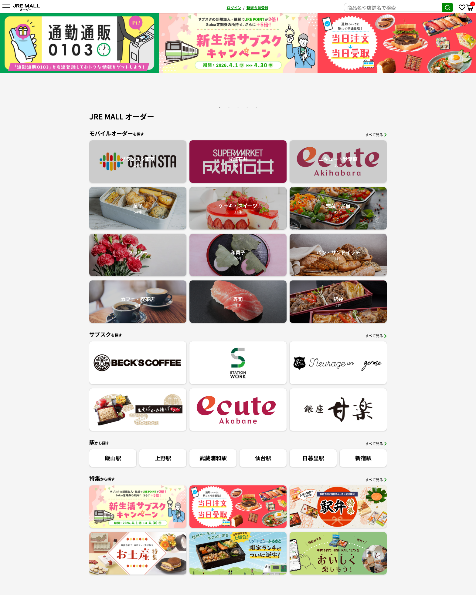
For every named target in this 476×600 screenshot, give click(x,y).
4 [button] (247, 108)
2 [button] (229, 108)
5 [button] (256, 108)
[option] (238, 43)
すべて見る (376, 134)
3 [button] (238, 108)
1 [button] (220, 108)
